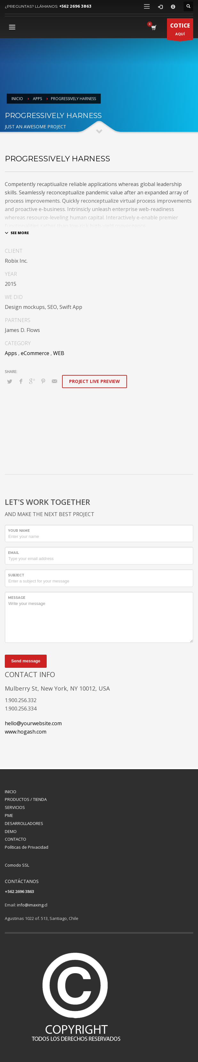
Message (16, 598)
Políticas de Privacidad (26, 847)
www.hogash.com (25, 731)
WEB (58, 353)
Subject (16, 575)
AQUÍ (180, 30)
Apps (11, 353)
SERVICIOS (15, 807)
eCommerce (35, 353)
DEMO (11, 831)
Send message (25, 660)
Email (13, 553)
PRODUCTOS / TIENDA (26, 799)
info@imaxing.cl (32, 905)
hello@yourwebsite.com (33, 723)
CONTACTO (15, 839)
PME (9, 815)
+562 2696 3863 (75, 6)
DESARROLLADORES (24, 823)
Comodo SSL (17, 865)
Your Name (19, 531)
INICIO (10, 791)
